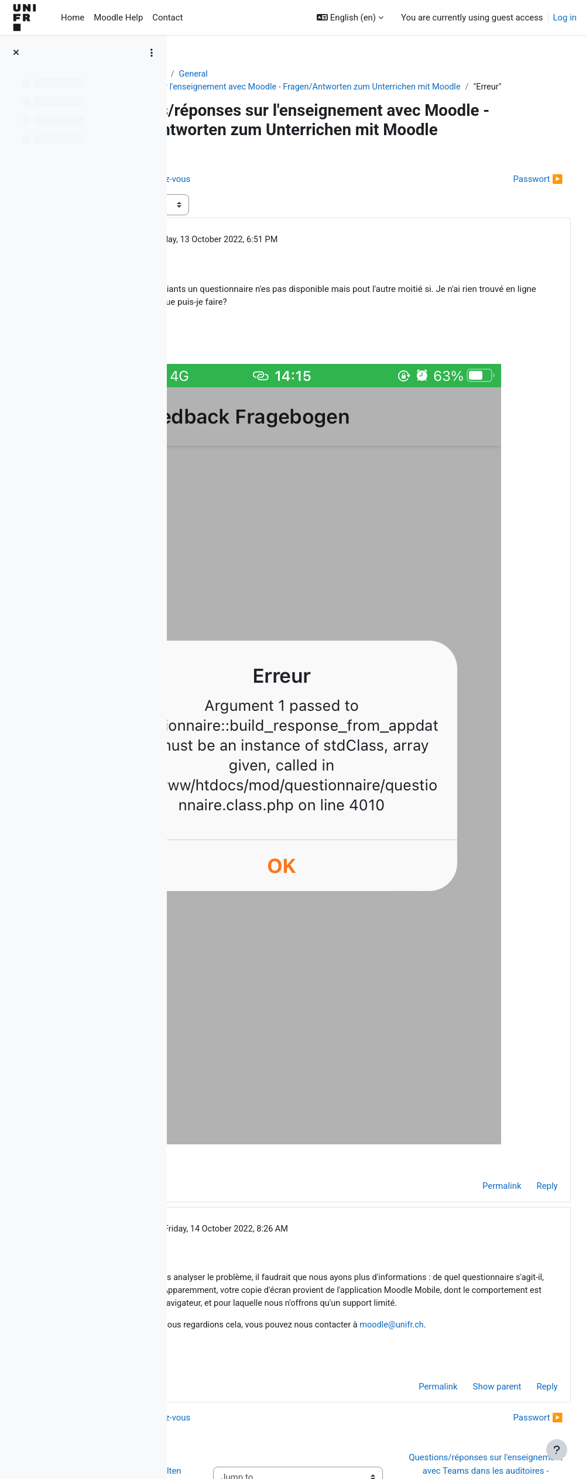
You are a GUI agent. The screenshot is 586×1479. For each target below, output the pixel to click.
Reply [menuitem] (521, 1022)
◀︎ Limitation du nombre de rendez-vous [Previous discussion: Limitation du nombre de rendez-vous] (275, 225)
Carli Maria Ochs (269, 286)
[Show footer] (556, 1449)
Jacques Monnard (283, 1065)
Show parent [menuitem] (471, 1265)
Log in (565, 17)
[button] (350, 18)
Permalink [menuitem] (475, 1022)
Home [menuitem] (72, 17)
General (322, 74)
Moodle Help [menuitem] (118, 17)
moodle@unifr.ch (270, 1203)
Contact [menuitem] (167, 17)
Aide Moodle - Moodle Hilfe (242, 74)
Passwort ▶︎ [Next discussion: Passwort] (512, 225)
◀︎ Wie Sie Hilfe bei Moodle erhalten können (244, 1375)
